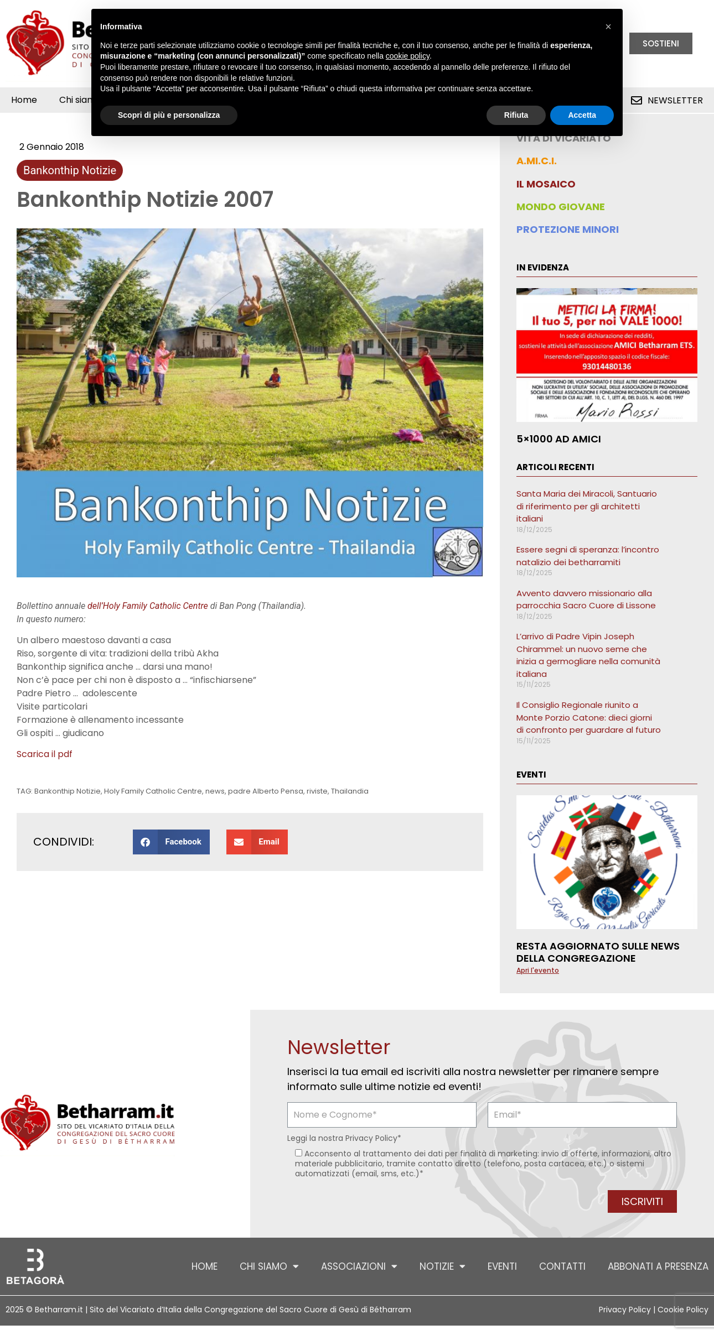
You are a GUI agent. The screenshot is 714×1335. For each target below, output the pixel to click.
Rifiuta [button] (516, 115)
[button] (171, 842)
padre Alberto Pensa (265, 791)
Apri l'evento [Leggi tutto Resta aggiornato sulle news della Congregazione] (537, 970)
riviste (317, 791)
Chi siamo (269, 1266)
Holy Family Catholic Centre (153, 791)
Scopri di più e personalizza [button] (169, 115)
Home (24, 99)
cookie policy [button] (408, 55)
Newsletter (675, 100)
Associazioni (359, 1266)
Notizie (442, 1266)
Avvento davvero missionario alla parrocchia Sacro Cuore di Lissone (586, 599)
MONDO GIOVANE (560, 206)
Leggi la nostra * (344, 1138)
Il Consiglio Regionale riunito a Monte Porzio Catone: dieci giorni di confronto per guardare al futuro (588, 717)
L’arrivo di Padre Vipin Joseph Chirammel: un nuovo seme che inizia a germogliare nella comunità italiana (588, 655)
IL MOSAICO (546, 184)
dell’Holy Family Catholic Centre (147, 606)
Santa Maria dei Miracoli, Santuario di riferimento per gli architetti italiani (586, 506)
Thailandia (350, 791)
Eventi (502, 1266)
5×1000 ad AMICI (558, 439)
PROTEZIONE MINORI (567, 229)
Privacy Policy (371, 1138)
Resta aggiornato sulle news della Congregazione (598, 952)
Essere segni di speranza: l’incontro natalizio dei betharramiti (587, 556)
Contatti (562, 1266)
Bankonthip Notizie (69, 170)
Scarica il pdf (45, 754)
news (215, 791)
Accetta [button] (582, 115)
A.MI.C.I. (536, 161)
